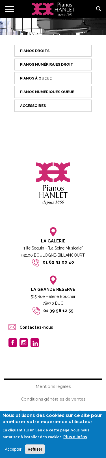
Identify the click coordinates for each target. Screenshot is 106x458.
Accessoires (33, 106)
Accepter (13, 449)
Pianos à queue (36, 78)
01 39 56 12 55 (58, 310)
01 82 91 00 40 (58, 262)
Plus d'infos (75, 437)
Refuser (34, 449)
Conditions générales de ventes (53, 399)
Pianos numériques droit (46, 64)
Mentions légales (53, 386)
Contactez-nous (36, 327)
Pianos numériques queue (47, 92)
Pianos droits (34, 51)
